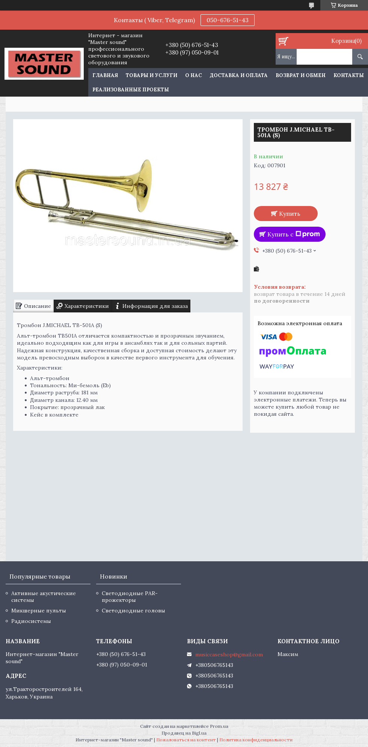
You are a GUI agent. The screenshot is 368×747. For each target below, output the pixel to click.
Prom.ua (219, 726)
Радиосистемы (31, 621)
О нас (193, 75)
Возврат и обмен (301, 75)
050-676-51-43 (228, 20)
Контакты (348, 75)
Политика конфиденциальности (256, 739)
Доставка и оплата (239, 75)
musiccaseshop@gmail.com (229, 654)
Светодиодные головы (133, 610)
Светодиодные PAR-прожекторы (130, 596)
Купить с (293, 234)
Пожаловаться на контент (186, 739)
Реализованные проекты (130, 89)
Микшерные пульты (38, 610)
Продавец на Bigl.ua (184, 733)
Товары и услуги (151, 75)
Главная (105, 75)
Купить (289, 213)
